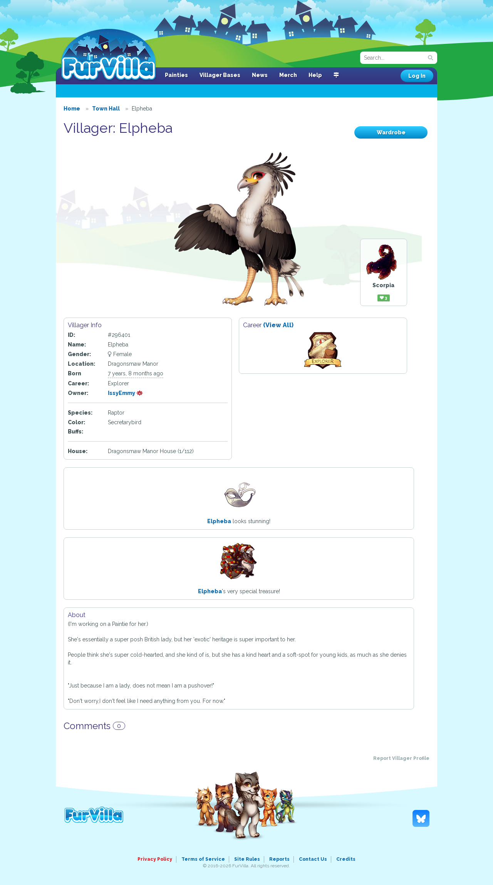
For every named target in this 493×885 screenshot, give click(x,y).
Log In (417, 76)
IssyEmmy (125, 393)
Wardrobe (391, 132)
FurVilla (108, 55)
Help (315, 75)
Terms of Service (203, 859)
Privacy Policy (155, 859)
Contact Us (313, 859)
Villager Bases (220, 75)
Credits (345, 859)
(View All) (278, 325)
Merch (288, 75)
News (260, 75)
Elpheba (219, 521)
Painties (176, 75)
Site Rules (247, 859)
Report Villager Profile (401, 758)
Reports (279, 859)
